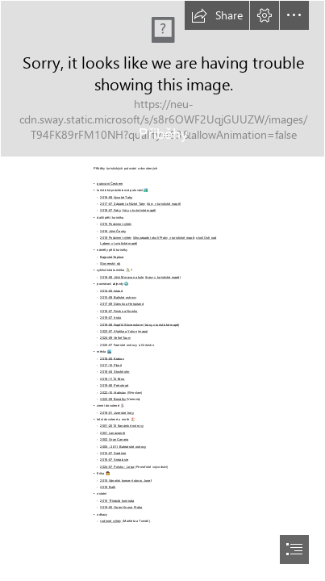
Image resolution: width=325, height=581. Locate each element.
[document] (162, 290)
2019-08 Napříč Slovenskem (121, 324)
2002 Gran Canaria (114, 439)
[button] (217, 15)
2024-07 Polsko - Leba (117, 467)
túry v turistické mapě (164, 204)
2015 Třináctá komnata (117, 501)
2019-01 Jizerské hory (117, 412)
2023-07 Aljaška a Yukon (118, 331)
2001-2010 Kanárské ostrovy (121, 426)
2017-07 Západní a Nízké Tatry (122, 204)
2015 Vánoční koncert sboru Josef (125, 480)
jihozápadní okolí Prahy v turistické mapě (164, 238)
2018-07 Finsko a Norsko (118, 310)
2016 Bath (107, 487)
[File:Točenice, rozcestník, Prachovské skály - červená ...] (162, 78)
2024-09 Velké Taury (115, 338)
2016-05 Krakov (111, 358)
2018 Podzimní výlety (115, 238)
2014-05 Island (111, 290)
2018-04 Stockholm (114, 372)
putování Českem (110, 184)
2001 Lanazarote (112, 433)
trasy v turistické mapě (163, 276)
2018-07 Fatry (110, 210)
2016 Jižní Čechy (113, 230)
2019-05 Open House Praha (121, 507)
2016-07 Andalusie (114, 460)
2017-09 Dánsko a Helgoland (122, 304)
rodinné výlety (110, 521)
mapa (143, 331)
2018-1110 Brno (112, 378)
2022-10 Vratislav (113, 392)
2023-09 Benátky (112, 399)
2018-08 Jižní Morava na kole (122, 276)
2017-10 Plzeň (111, 365)
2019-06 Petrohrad (114, 385)
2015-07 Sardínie (113, 453)
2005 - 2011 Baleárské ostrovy (123, 446)
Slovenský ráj (110, 263)
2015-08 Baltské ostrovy (118, 297)
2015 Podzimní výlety (115, 224)
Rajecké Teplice (111, 256)
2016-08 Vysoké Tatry (116, 196)
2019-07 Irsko (110, 318)
